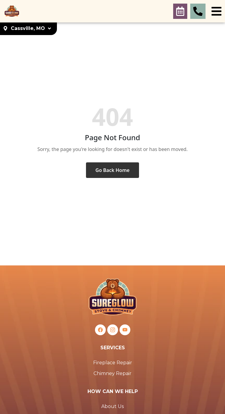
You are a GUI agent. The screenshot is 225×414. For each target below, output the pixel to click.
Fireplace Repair (112, 362)
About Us (112, 406)
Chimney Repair (112, 373)
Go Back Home (113, 170)
